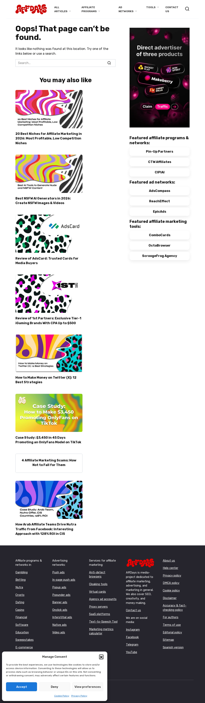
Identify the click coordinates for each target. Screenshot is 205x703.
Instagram (133, 626)
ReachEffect (159, 201)
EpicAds (159, 211)
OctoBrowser (160, 245)
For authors (170, 614)
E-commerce (24, 644)
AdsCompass (159, 191)
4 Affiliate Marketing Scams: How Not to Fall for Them (49, 459)
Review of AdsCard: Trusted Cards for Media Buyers (46, 259)
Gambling (21, 569)
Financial (21, 614)
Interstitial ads (62, 614)
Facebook (132, 633)
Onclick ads (59, 606)
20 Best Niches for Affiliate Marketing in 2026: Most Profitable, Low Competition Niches (48, 138)
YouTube (131, 648)
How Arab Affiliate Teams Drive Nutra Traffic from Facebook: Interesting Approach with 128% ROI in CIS (45, 525)
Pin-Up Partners (159, 151)
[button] (101, 657)
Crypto (19, 591)
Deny (54, 687)
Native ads (59, 621)
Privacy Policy (79, 695)
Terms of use (172, 621)
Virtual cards (97, 588)
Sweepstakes (24, 636)
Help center (170, 564)
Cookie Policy (61, 695)
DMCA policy (171, 579)
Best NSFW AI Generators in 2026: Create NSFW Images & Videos (43, 200)
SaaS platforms (99, 610)
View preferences (87, 687)
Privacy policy (172, 572)
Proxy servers (98, 603)
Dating (19, 598)
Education (22, 629)
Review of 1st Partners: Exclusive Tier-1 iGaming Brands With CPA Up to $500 (48, 319)
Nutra (19, 584)
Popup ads (59, 584)
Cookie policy (171, 587)
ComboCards (159, 235)
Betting (20, 576)
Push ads (58, 569)
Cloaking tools (98, 580)
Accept (21, 687)
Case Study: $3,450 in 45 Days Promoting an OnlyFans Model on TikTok (48, 437)
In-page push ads (63, 576)
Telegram (132, 641)
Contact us (133, 606)
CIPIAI (160, 172)
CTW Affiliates (159, 162)
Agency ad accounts (103, 595)
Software (21, 621)
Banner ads (59, 598)
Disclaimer (170, 594)
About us (169, 557)
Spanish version (173, 644)
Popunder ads (61, 591)
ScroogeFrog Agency (159, 256)
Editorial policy (172, 629)
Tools (151, 7)
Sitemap (168, 636)
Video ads (58, 629)
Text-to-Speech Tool (103, 618)
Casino (19, 606)
